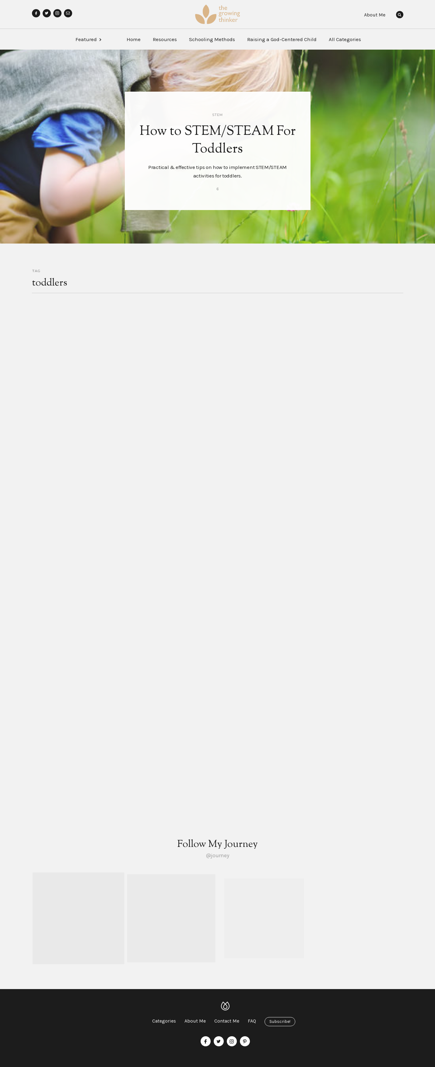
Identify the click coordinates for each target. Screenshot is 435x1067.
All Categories (345, 39)
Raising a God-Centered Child (282, 39)
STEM (217, 115)
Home (134, 39)
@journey (217, 855)
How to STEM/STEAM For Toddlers (218, 140)
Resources (165, 39)
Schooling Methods (212, 39)
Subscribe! (279, 1021)
